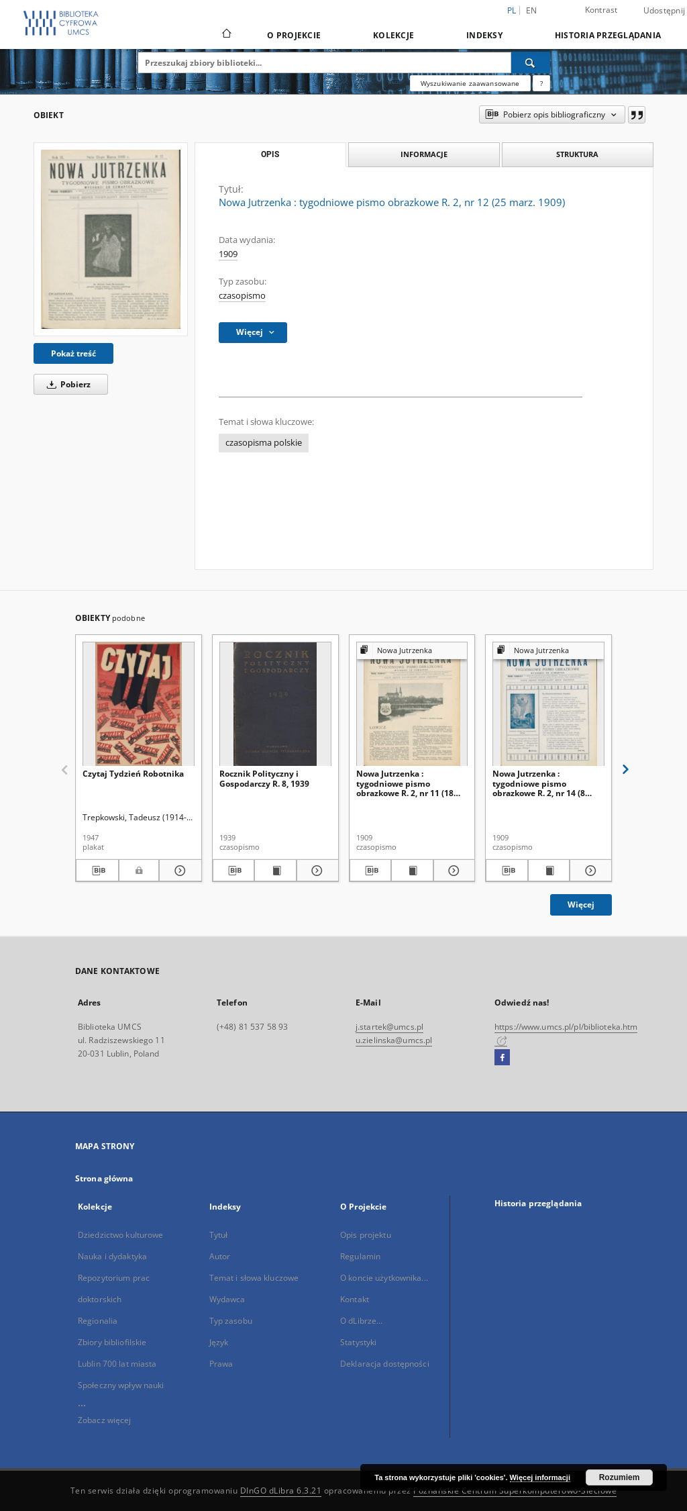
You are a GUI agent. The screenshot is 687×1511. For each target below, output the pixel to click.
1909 (228, 254)
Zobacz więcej (104, 1420)
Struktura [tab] (577, 154)
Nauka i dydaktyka (112, 1256)
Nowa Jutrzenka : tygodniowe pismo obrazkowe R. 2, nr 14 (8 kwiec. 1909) (538, 783)
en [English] (531, 10)
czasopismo (242, 295)
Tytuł (218, 1234)
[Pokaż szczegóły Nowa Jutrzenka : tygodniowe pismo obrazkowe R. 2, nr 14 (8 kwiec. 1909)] (588, 870)
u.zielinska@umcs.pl (394, 1040)
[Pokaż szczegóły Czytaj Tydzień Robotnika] (178, 870)
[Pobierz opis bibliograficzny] (97, 870)
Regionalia (97, 1320)
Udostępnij (664, 10)
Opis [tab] (270, 154)
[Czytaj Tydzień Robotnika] (138, 704)
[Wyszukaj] (530, 62)
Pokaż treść (73, 353)
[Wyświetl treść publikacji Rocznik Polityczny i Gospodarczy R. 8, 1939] (275, 870)
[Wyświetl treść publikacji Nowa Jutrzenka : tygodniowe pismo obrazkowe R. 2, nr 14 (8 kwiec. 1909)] (549, 870)
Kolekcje (393, 35)
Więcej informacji (540, 1477)
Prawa (221, 1363)
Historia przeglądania (608, 35)
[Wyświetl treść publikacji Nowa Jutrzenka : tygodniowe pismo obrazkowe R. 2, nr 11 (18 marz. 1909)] (412, 870)
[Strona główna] (226, 35)
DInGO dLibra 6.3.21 (281, 1490)
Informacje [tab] (424, 154)
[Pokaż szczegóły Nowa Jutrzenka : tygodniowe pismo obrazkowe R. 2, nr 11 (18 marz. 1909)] (452, 870)
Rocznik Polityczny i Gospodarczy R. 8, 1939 (264, 778)
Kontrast (601, 9)
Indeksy (484, 35)
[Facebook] (502, 1058)
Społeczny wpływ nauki (121, 1385)
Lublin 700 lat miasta (117, 1363)
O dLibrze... (361, 1320)
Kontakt (354, 1299)
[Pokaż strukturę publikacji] (412, 650)
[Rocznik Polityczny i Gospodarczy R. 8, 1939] (275, 704)
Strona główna (104, 1178)
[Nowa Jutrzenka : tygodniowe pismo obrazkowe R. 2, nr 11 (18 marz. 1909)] (412, 704)
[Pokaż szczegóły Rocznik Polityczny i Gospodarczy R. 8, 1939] (315, 870)
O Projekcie (294, 35)
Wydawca (227, 1299)
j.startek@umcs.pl (389, 1026)
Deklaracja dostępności (384, 1363)
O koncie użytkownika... (384, 1277)
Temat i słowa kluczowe (254, 1277)
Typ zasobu (230, 1320)
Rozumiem (619, 1477)
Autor (220, 1256)
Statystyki (358, 1342)
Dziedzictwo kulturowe (121, 1234)
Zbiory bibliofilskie (112, 1342)
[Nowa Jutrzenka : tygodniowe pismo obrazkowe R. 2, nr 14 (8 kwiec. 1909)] (548, 704)
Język (219, 1342)
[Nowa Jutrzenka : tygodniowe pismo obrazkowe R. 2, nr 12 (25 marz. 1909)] (110, 239)
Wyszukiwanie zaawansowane (470, 83)
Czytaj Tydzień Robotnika (133, 773)
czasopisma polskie (263, 442)
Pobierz (66, 384)
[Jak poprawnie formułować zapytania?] (541, 83)
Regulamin (360, 1256)
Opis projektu (365, 1234)
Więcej (581, 904)
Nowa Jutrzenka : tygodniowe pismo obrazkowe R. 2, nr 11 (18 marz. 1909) (405, 783)
